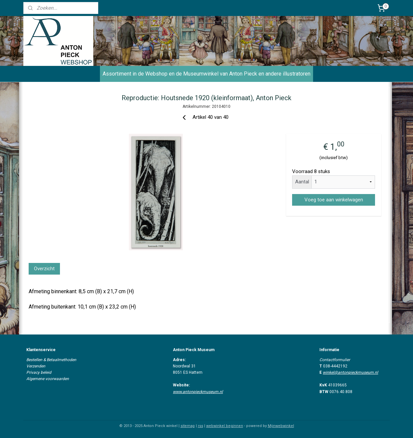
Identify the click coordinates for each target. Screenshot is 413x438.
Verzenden (35, 366)
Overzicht (44, 269)
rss (200, 426)
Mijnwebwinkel (281, 426)
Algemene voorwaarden (47, 378)
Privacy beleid (38, 372)
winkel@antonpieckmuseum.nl (350, 372)
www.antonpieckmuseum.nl (198, 391)
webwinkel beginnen (224, 426)
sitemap (188, 426)
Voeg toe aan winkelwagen (333, 200)
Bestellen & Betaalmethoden (51, 359)
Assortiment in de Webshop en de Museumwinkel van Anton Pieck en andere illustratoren (206, 74)
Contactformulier (334, 359)
